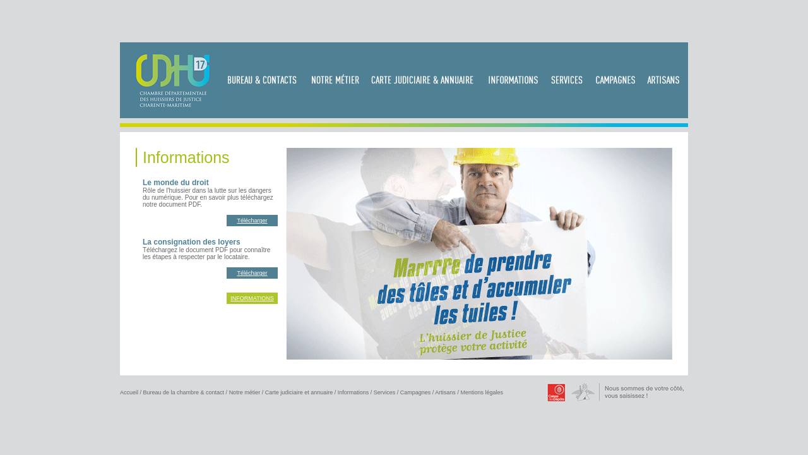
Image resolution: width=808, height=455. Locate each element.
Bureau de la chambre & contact (184, 392)
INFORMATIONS (251, 298)
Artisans (445, 392)
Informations (353, 392)
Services (385, 392)
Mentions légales (481, 392)
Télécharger (252, 220)
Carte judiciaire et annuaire (299, 392)
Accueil (129, 392)
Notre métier (245, 392)
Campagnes (415, 392)
